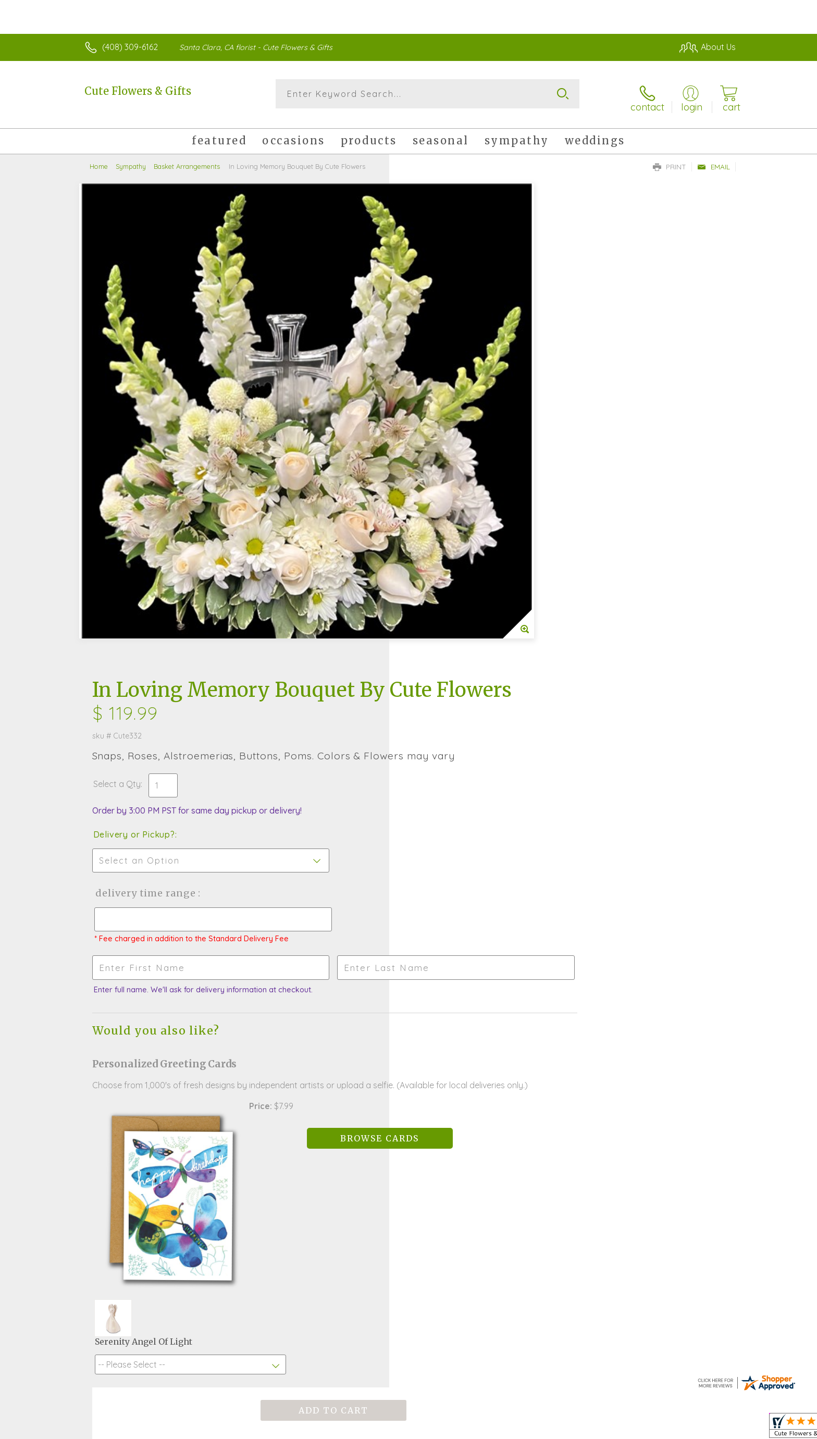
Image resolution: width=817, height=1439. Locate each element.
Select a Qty (433, 315)
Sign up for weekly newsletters (539, 1052)
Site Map (708, 1428)
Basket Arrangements (187, 159)
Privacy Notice (569, 1428)
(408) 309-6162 (130, 47)
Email (713, 159)
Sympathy (131, 159)
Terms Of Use (507, 1428)
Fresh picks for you (317, 1059)
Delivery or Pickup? (450, 365)
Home (99, 159)
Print (669, 159)
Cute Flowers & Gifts (137, 90)
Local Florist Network (643, 1428)
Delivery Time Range (461, 424)
